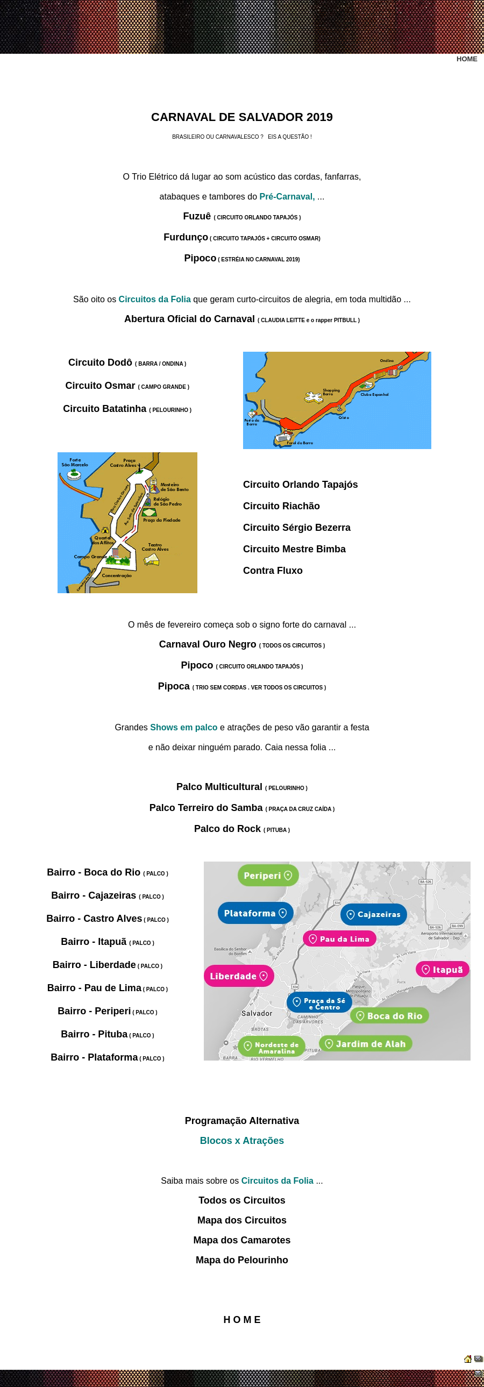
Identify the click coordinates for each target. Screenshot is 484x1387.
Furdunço (241, 237)
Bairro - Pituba (107, 1034)
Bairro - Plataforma (107, 1057)
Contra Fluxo (273, 570)
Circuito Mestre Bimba (294, 549)
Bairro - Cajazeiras (107, 895)
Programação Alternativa (242, 1120)
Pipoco (242, 258)
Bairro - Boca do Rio (107, 872)
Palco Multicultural (242, 786)
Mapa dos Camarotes (241, 1240)
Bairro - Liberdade (107, 964)
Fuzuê (242, 216)
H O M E (241, 1319)
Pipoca (242, 686)
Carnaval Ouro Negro (242, 644)
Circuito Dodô (127, 362)
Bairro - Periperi (107, 1011)
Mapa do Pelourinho (242, 1260)
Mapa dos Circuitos (242, 1220)
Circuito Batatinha (127, 408)
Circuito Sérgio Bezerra (297, 527)
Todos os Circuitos (242, 1200)
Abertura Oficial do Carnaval (242, 319)
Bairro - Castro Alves (107, 918)
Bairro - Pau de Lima (107, 988)
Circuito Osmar (127, 385)
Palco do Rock (242, 828)
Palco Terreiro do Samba (242, 807)
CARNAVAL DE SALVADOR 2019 (242, 117)
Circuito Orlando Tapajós (300, 484)
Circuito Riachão (281, 506)
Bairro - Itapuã (107, 941)
